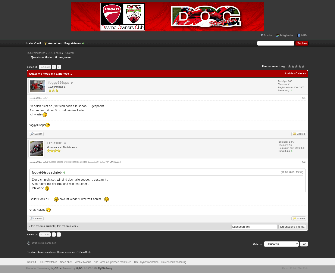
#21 (304, 98)
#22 (304, 162)
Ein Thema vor (66, 226)
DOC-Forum (55, 53)
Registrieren (73, 43)
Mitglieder (286, 35)
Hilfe (304, 35)
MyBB (79, 268)
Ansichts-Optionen (295, 73)
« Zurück (45, 67)
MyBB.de (56, 268)
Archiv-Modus (83, 262)
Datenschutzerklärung (173, 262)
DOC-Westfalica (36, 53)
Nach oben (66, 262)
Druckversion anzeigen (44, 243)
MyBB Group (105, 268)
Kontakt (31, 262)
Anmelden (55, 43)
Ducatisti (69, 53)
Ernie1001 (55, 143)
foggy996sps (58, 82)
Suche (268, 35)
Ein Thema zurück (43, 226)
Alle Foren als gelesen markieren (112, 262)
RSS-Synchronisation (146, 262)
